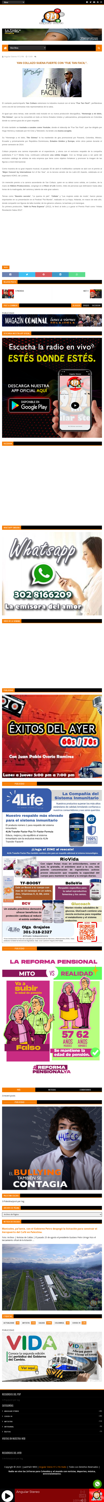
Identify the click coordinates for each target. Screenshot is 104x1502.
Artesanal (9, 1427)
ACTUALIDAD (9, 1323)
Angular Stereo (11, 1411)
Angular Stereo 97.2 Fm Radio (52, 1467)
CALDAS (42, 1323)
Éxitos (7, 1432)
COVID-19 (76, 1323)
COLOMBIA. (59, 1323)
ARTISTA (26, 1323)
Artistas (8, 1422)
